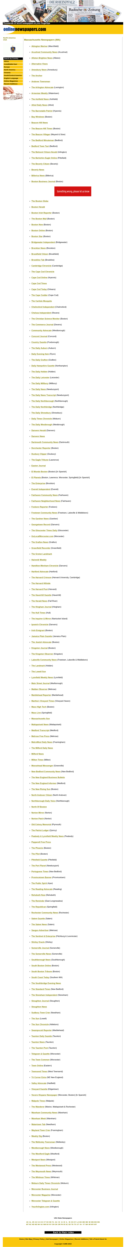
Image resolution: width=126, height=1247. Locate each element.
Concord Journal (39, 336)
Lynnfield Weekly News (42, 677)
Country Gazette (39, 342)
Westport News (38, 1160)
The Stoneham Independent (44, 995)
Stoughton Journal (40, 1001)
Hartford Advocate (40, 572)
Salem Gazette (38, 919)
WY (95, 1224)
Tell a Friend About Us (98, 1239)
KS (72, 1222)
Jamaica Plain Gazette (41, 636)
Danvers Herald (38, 430)
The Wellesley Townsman (43, 1142)
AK (27, 1222)
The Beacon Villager (40, 134)
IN (69, 1222)
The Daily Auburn (39, 348)
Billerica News (38, 176)
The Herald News (39, 601)
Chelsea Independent (41, 313)
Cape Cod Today (39, 289)
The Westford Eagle (40, 1154)
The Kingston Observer (42, 654)
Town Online (37, 1066)
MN (92, 1222)
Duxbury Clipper (39, 454)
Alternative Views (39, 64)
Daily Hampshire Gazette (43, 366)
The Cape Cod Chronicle (42, 272)
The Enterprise (38, 483)
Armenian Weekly (39, 93)
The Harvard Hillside (40, 583)
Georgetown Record (40, 525)
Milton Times (37, 760)
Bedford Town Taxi (40, 146)
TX (75, 1224)
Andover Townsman (40, 81)
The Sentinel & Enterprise (43, 936)
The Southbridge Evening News (46, 983)
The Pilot (35, 854)
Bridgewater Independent (43, 242)
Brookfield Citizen (39, 254)
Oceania (7, 73)
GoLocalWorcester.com (42, 536)
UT (78, 1224)
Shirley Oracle (38, 942)
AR (33, 1222)
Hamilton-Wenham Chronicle (44, 566)
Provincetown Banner (41, 877)
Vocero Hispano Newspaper (44, 1095)
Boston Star (37, 236)
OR (59, 1224)
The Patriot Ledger (40, 830)
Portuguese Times (39, 871)
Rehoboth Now (38, 895)
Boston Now (37, 225)
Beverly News (37, 170)
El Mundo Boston (39, 472)
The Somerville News (41, 954)
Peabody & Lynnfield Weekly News (47, 836)
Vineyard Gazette (39, 1089)
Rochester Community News (44, 913)
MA (80, 1222)
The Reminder (38, 901)
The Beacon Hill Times (41, 129)
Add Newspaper (52, 1239)
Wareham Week (38, 1118)
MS (98, 1222)
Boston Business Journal (43, 181)
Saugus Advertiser (40, 930)
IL (67, 1222)
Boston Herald (38, 207)
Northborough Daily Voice (43, 801)
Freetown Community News (44, 513)
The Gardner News (40, 519)
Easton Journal (38, 466)
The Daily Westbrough (41, 425)
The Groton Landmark (41, 554)
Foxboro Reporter (39, 507)
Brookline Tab (37, 260)
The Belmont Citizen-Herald (44, 152)
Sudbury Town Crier (40, 1013)
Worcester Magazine (40, 1195)
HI (59, 1222)
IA (62, 1222)
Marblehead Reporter (41, 695)
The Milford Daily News (42, 748)
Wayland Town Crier (40, 1130)
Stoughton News (39, 1007)
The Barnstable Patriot (41, 111)
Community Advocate (41, 330)
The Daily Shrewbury (41, 413)
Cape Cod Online (39, 278)
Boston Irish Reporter (41, 213)
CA (39, 1222)
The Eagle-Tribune (40, 460)
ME (87, 1222)
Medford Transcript (40, 730)
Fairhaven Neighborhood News (45, 501)
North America (9, 70)
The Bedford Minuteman (42, 140)
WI (90, 1224)
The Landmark (38, 666)
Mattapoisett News (40, 724)
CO (41, 1222)
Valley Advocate (38, 1083)
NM (44, 1224)
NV (47, 1224)
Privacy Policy (38, 1239)
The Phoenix (37, 848)
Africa (6, 61)
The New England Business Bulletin (48, 777)
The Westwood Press (41, 1166)
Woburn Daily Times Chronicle (45, 1183)
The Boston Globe (39, 201)
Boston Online (38, 230)
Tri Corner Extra (38, 1077)
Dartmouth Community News (44, 442)
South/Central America (13, 75)
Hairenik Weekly (38, 560)
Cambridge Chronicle (41, 266)
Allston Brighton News (42, 58)
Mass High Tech (38, 707)
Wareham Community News (44, 1113)
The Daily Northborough (42, 401)
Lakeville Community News (44, 660)
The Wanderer (37, 1107)
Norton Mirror (37, 813)
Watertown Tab (38, 1124)
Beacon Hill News (39, 123)
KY (75, 1222)
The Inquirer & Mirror (41, 619)
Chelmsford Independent (43, 307)
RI (64, 1224)
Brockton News (38, 248)
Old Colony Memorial (41, 824)
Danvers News (38, 436)
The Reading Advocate (42, 889)
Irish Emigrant (38, 630)
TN (72, 1224)
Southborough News (41, 960)
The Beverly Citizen (40, 164)
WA (86, 1224)
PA (62, 1224)
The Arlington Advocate (42, 87)
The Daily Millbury (39, 383)
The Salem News (39, 924)
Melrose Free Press (40, 736)
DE (50, 1222)
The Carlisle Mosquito (41, 301)
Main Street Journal (40, 683)
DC (47, 1222)
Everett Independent (40, 489)
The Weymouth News (41, 1171)
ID (64, 1222)
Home (21, 1239)
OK (56, 1224)
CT (45, 1222)
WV (92, 1224)
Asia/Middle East (10, 64)
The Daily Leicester (40, 378)
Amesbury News (39, 70)
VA (81, 1224)
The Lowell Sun (38, 672)
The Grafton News (39, 542)
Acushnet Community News (44, 52)
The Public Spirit (39, 883)
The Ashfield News (40, 99)
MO (95, 1222)
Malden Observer (39, 689)
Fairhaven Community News (44, 495)
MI (90, 1222)
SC (67, 1224)
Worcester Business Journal (44, 1189)
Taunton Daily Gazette (41, 1036)
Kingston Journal (39, 648)
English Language (11, 78)
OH (53, 1224)
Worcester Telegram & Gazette (45, 1201)
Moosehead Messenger (42, 766)
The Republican (38, 907)
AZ (36, 1222)
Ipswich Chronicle (39, 625)
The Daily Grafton (39, 360)
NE (36, 1224)
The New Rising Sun (40, 789)
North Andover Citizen (41, 795)
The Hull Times (38, 613)
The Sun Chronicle (40, 1024)
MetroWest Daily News (41, 742)
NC (30, 1224)
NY (50, 1224)
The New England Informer (43, 783)
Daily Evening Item (40, 354)
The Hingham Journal (41, 607)
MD (83, 1222)
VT (84, 1224)
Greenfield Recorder (40, 548)
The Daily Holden (39, 372)
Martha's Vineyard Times (42, 701)
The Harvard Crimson (41, 577)
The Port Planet (38, 866)
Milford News (37, 754)
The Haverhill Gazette (41, 595)
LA (78, 1222)
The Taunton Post (39, 1048)
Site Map (28, 1239)
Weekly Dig (36, 1136)
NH (39, 1224)
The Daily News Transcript (43, 395)
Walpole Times (38, 1101)
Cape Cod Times (39, 283)
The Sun (35, 1019)
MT (27, 1224)
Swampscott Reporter (41, 1030)
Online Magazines (11, 81)
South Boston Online (41, 966)
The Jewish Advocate (41, 642)
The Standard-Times (40, 989)
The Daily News (38, 389)
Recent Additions (10, 84)
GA (56, 1222)
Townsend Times (39, 1071)
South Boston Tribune (41, 971)
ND (33, 1224)
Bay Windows (37, 117)
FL (53, 1222)
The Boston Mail (39, 219)
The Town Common (40, 1060)
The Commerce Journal (42, 325)
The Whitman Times (40, 1177)
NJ (42, 1224)
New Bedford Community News (46, 772)
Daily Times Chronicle (41, 419)
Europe (7, 67)
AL (30, 1222)
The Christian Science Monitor (45, 319)
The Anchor (36, 76)
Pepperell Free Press (41, 842)
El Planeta (36, 477)
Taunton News (38, 1042)
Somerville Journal (40, 948)
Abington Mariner (39, 46)
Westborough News (40, 1148)
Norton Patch (37, 819)
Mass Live (36, 713)
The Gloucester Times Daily (44, 530)
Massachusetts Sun (40, 719)
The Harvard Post (39, 589)
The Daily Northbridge (41, 407)
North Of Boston (39, 807)
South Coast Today (40, 977)
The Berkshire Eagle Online (44, 158)
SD (69, 1224)
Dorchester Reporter (41, 448)
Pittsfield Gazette (39, 860)
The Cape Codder (39, 295)
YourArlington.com (40, 1207)
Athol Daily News (39, 105)
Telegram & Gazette (40, 1054)
